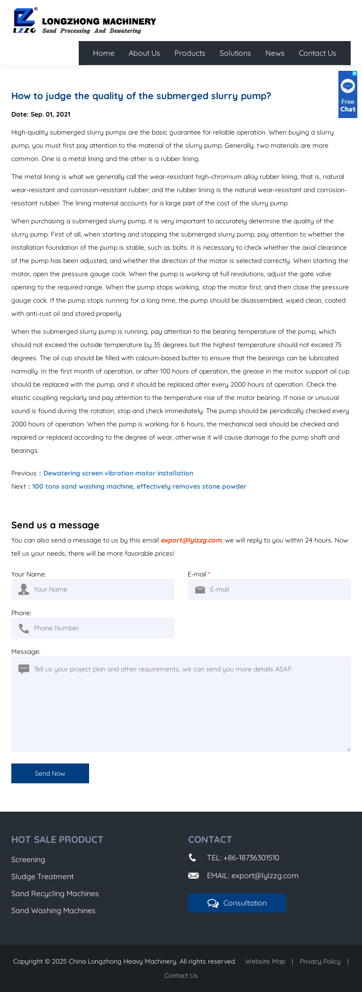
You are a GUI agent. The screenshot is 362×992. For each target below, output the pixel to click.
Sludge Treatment (42, 876)
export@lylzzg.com (191, 540)
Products (190, 53)
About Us (144, 53)
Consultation (237, 903)
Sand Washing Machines (53, 910)
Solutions (235, 53)
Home (104, 53)
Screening (28, 859)
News (275, 53)
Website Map (265, 961)
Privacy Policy (320, 961)
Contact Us (318, 53)
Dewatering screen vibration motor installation (118, 473)
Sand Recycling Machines (55, 893)
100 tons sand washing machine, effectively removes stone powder (140, 486)
